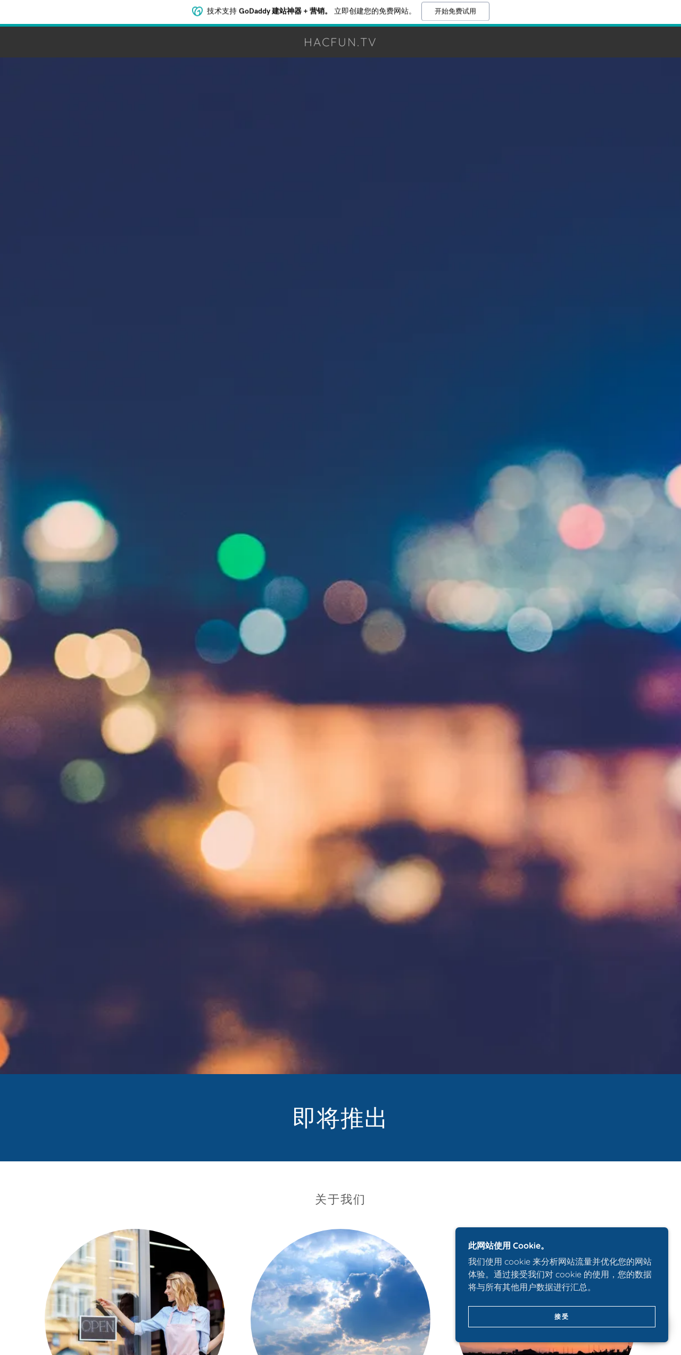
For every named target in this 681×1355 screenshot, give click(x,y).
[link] (340, 43)
